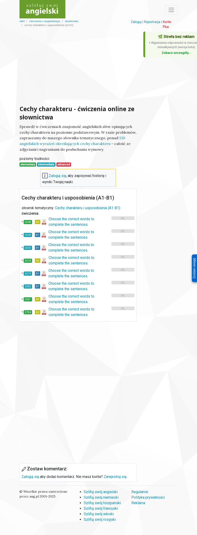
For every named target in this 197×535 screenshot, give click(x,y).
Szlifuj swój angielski (101, 492)
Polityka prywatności (148, 497)
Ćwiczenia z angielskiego (44, 21)
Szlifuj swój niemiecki (101, 497)
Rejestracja (152, 22)
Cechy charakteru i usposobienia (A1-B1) (87, 208)
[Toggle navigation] (171, 9)
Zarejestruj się (115, 476)
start (22, 21)
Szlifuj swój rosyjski (100, 519)
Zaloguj (136, 22)
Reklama (138, 503)
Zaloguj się (57, 176)
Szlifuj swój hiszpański (102, 503)
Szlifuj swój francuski (101, 508)
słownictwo (71, 21)
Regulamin (139, 492)
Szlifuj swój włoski (99, 514)
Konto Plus (167, 24)
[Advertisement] (77, 67)
